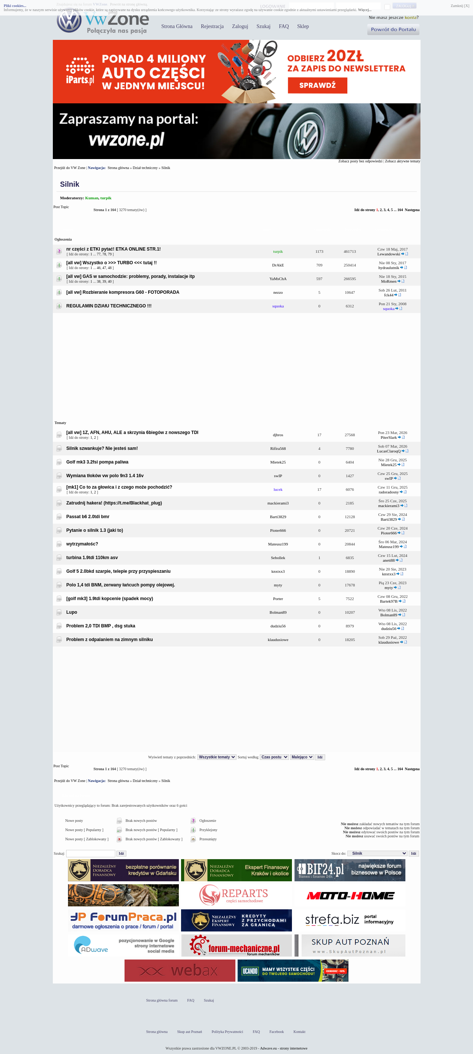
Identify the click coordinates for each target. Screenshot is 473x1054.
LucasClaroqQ (389, 451)
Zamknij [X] (460, 6)
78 (104, 254)
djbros (278, 435)
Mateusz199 (278, 544)
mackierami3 (278, 503)
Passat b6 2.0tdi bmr (88, 516)
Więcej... (365, 10)
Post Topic (71, 210)
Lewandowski (388, 254)
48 (110, 268)
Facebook (276, 1032)
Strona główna (118, 168)
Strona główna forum (162, 1000)
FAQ (284, 26)
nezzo (278, 292)
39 (104, 281)
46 (99, 268)
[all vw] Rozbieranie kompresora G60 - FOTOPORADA (123, 292)
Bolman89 (278, 612)
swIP (278, 475)
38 (99, 281)
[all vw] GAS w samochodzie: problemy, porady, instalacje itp (131, 276)
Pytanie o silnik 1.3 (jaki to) (95, 530)
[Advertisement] (237, 365)
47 (104, 268)
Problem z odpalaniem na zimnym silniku (110, 639)
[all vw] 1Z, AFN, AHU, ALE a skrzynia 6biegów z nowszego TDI (132, 432)
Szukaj (263, 26)
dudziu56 (278, 626)
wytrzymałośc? (82, 544)
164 (400, 210)
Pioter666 (278, 530)
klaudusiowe (278, 639)
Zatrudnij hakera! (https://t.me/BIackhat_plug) (114, 503)
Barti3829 (278, 516)
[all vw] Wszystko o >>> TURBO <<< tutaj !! (112, 262)
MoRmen (389, 281)
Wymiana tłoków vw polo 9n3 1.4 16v (105, 475)
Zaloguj (240, 26)
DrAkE (278, 265)
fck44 (389, 295)
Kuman (91, 198)
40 (110, 281)
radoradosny (389, 492)
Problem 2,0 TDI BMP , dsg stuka (101, 625)
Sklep (303, 26)
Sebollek (278, 557)
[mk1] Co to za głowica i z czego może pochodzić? (120, 487)
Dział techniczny (145, 168)
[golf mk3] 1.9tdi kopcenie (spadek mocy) (110, 598)
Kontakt (299, 1032)
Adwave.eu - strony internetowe (283, 1048)
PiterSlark (389, 437)
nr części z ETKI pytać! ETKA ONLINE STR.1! (114, 249)
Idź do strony (364, 210)
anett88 (389, 560)
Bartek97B (389, 601)
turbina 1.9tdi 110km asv (92, 557)
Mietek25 (278, 462)
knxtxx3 (278, 571)
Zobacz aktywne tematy (403, 161)
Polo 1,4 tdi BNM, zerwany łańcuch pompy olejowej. (121, 585)
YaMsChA (278, 278)
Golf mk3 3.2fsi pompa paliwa (98, 462)
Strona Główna (177, 26)
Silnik (165, 168)
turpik (106, 198)
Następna (412, 210)
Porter (278, 598)
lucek (278, 489)
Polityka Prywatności (227, 1032)
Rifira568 (278, 448)
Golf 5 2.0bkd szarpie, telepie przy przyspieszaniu (119, 571)
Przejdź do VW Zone (69, 168)
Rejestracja (212, 26)
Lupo (72, 612)
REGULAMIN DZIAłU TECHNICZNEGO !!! (109, 306)
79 (110, 254)
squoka (278, 306)
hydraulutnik (388, 267)
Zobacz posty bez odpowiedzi (360, 161)
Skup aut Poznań (189, 1032)
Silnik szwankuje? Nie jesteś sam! (102, 448)
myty (278, 585)
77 (99, 254)
